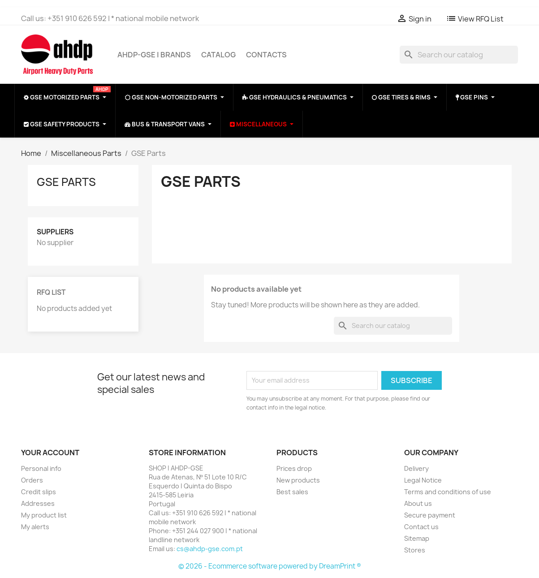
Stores (414, 550)
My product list (44, 515)
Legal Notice (423, 480)
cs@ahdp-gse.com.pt (210, 548)
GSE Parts (66, 182)
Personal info (41, 468)
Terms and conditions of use (447, 491)
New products (298, 480)
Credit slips (38, 491)
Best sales (292, 491)
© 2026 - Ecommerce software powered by (248, 566)
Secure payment (429, 515)
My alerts (35, 526)
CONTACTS (266, 55)
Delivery (416, 468)
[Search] (459, 55)
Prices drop (294, 468)
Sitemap (416, 538)
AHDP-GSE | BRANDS (154, 55)
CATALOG (218, 55)
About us (418, 503)
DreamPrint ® (340, 566)
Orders (32, 480)
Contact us (421, 526)
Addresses (38, 503)
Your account (50, 452)
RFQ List (51, 292)
